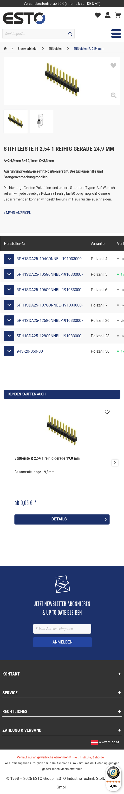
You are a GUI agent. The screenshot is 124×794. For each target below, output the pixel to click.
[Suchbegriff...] (38, 33)
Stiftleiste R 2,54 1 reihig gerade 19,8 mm (47, 458)
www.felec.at (109, 742)
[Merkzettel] (99, 15)
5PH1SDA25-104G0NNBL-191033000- (50, 258)
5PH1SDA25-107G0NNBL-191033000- (50, 305)
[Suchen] (70, 33)
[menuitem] (26, 33)
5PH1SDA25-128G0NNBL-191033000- (50, 336)
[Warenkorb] (118, 15)
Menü (109, 33)
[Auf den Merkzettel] (107, 412)
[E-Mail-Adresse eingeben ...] (62, 629)
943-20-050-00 (30, 351)
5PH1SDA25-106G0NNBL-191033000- (50, 290)
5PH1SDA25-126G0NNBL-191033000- (50, 320)
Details (79, 518)
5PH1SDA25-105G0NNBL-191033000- (50, 274)
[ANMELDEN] (62, 642)
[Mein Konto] (109, 15)
